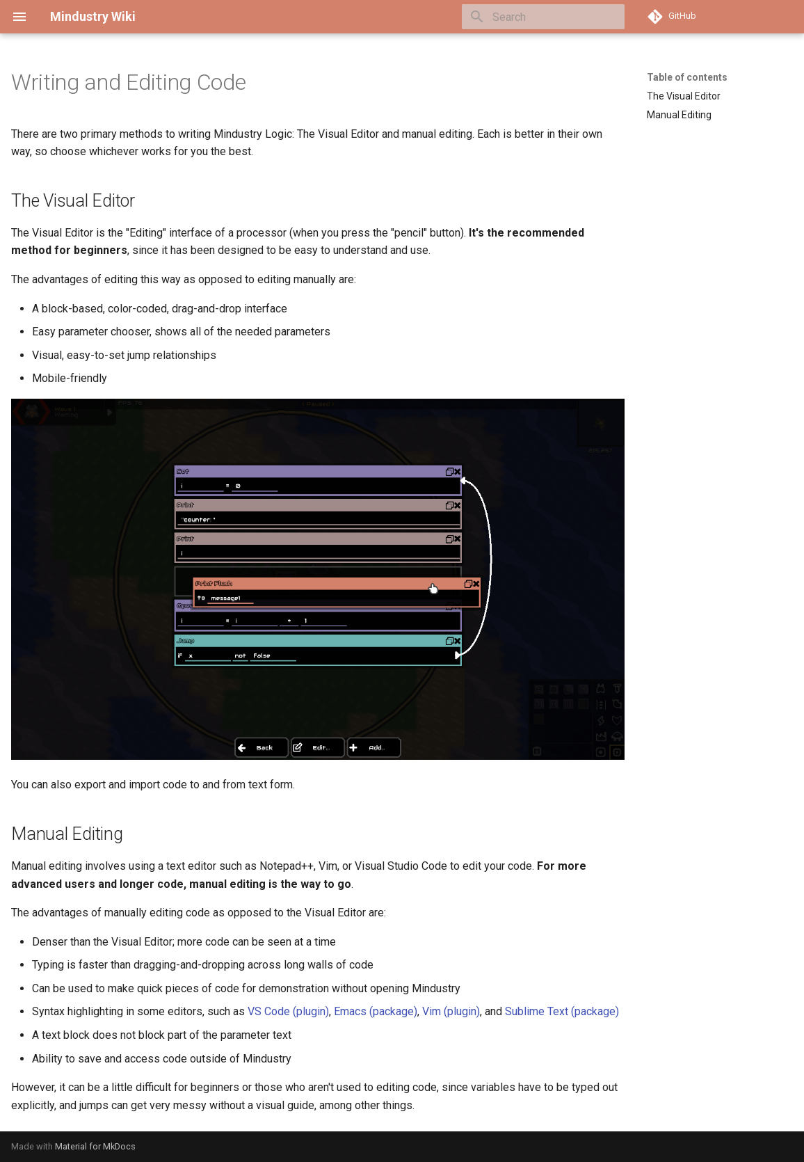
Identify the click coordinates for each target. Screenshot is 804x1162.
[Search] (543, 16)
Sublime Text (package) (562, 1011)
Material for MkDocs (95, 1146)
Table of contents (687, 77)
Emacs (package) (375, 1011)
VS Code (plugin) (288, 1011)
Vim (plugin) (451, 1011)
